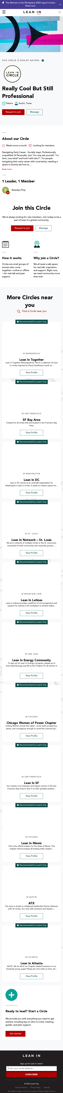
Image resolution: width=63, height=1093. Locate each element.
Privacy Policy (35, 1087)
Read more (7, 169)
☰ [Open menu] (4, 12)
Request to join (13, 112)
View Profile (31, 373)
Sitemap (47, 1087)
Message (34, 112)
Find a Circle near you (31, 311)
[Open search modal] (59, 12)
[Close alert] (59, 4)
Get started (15, 1034)
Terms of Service (21, 1087)
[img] (31, 338)
